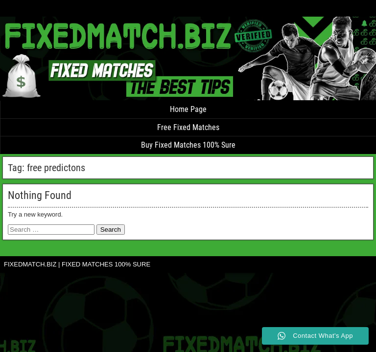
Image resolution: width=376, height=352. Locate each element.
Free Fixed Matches (188, 127)
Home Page (188, 109)
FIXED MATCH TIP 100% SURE (31, 10)
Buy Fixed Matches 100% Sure (188, 145)
